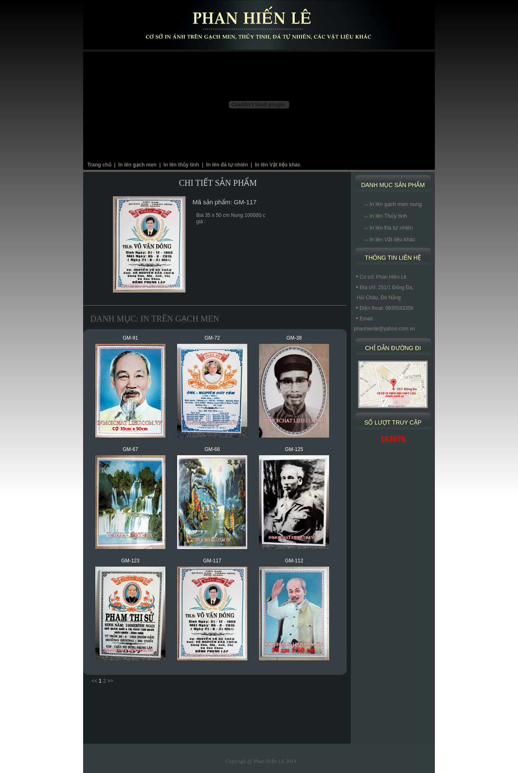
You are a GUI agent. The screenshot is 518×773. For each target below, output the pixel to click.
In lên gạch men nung (393, 204)
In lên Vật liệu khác (278, 165)
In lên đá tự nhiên (227, 165)
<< (94, 681)
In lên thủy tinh (181, 165)
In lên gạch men (137, 165)
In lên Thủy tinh (385, 216)
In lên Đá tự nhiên (388, 227)
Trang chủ (99, 165)
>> (110, 681)
